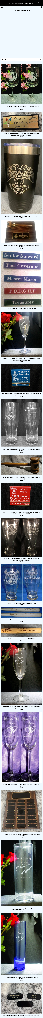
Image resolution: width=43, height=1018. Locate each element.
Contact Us (21, 999)
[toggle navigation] (2, 7)
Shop (21, 993)
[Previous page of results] (10, 979)
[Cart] (41, 8)
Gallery (21, 995)
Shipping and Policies (21, 997)
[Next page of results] (32, 979)
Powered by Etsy (21, 1015)
